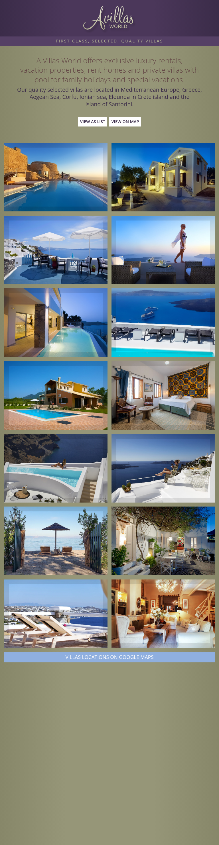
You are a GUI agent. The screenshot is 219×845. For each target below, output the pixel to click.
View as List (92, 121)
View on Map (125, 121)
